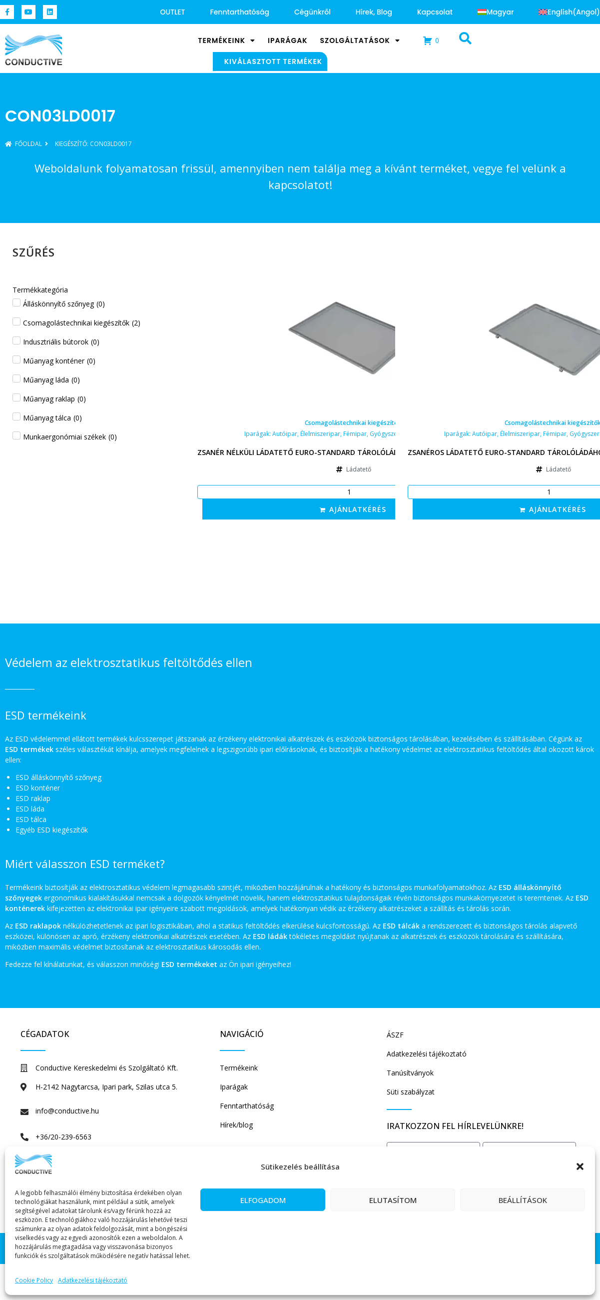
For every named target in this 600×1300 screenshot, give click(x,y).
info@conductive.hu (67, 1111)
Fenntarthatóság (239, 12)
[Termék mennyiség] (353, 492)
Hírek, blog (374, 12)
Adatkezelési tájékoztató (92, 1280)
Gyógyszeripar (390, 434)
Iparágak (287, 41)
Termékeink (226, 40)
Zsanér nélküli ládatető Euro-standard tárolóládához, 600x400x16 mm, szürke (353, 452)
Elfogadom (263, 1200)
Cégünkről (312, 12)
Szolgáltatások (360, 40)
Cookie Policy (34, 1280)
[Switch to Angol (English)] (569, 12)
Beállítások (523, 1200)
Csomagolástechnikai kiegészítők (353, 422)
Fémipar (355, 434)
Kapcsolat (435, 12)
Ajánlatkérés (357, 509)
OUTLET (172, 12)
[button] (580, 1167)
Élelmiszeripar (320, 434)
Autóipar (284, 434)
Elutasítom (393, 1200)
